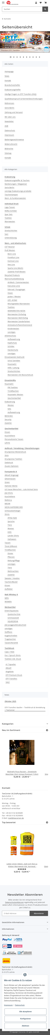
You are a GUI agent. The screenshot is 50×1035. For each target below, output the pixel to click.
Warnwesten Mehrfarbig (18, 318)
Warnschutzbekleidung (14, 279)
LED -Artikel (12, 300)
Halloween (12, 539)
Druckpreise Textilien (13, 459)
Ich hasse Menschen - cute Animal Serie (21, 489)
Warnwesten (10, 221)
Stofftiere (8, 632)
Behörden (9, 416)
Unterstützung (11, 237)
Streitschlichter (11, 230)
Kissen (7, 432)
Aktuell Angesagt (11, 475)
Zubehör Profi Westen (16, 271)
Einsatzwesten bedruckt (14, 357)
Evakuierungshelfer (13, 89)
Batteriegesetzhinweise (14, 139)
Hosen (10, 293)
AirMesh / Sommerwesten (18, 282)
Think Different (11, 546)
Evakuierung (10, 401)
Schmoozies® (13, 618)
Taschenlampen (11, 194)
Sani (6, 234)
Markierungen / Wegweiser (16, 184)
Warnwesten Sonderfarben (19, 321)
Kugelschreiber (11, 635)
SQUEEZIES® (13, 621)
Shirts (7, 514)
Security (8, 419)
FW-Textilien (13, 387)
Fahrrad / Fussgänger (16, 289)
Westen (11, 405)
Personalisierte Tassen (14, 439)
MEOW (7, 503)
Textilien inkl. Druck (13, 659)
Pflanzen (11, 557)
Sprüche (11, 521)
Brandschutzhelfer (12, 85)
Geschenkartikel (14, 398)
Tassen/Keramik (11, 643)
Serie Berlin (9, 108)
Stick (6, 455)
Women (11, 528)
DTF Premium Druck (14, 675)
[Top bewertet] (47, 822)
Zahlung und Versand (14, 112)
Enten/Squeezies (11, 610)
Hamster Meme (11, 486)
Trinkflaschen (13, 391)
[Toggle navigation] (3, 1)
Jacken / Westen (14, 296)
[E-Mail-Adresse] (16, 913)
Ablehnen (25, 1026)
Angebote (10, 671)
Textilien (8, 218)
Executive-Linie (14, 286)
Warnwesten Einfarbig (17, 314)
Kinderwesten (13, 328)
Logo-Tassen (10, 207)
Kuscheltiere (10, 435)
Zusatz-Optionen (11, 466)
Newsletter (9, 121)
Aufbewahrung (14, 339)
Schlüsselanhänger (12, 511)
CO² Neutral (10, 247)
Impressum (9, 135)
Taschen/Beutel (11, 582)
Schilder (11, 346)
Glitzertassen (10, 479)
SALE (8, 682)
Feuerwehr (12, 364)
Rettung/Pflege (14, 560)
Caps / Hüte (9, 652)
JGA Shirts (9, 493)
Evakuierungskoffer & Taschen (17, 180)
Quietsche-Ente (14, 614)
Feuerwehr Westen (15, 394)
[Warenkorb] (45, 2)
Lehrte (7, 443)
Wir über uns (10, 117)
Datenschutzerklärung (14, 902)
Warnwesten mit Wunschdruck (20, 375)
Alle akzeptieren (25, 1012)
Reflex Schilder (11, 211)
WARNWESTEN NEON (16, 311)
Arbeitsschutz (10, 335)
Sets (9, 409)
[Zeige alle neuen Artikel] (47, 730)
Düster (10, 553)
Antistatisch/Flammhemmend (20, 325)
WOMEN (8, 601)
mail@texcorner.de (16, 818)
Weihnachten (13, 571)
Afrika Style (12, 518)
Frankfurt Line (13, 257)
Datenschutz (10, 130)
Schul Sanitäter (14, 360)
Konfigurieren (25, 1019)
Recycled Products (12, 275)
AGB (6, 126)
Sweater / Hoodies (12, 578)
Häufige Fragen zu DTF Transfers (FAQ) (20, 94)
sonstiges (11, 332)
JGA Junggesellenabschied (15, 625)
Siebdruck (9, 462)
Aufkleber (9, 589)
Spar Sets (8, 214)
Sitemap (8, 153)
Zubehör (8, 423)
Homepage (9, 71)
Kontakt (8, 80)
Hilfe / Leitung (13, 368)
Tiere (10, 525)
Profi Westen (10, 250)
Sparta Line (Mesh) (15, 268)
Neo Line (11, 264)
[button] (36, 2)
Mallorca (8, 500)
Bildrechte (9, 148)
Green (7, 482)
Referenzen (9, 103)
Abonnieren (39, 913)
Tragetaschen (10, 639)
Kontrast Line (13, 261)
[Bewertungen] (22, 869)
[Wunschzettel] (40, 2)
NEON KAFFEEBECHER (14, 507)
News (7, 76)
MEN (7, 598)
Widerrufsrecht (11, 144)
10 (39, 57)
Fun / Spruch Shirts (13, 655)
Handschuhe (13, 350)
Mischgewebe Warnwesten (19, 303)
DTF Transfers (11, 678)
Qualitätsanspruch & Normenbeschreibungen (24, 99)
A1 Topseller (11, 664)
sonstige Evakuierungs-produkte (18, 191)
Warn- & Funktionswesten (15, 198)
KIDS (9, 532)
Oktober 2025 (10, 701)
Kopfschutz (12, 343)
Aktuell (8, 668)
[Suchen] (22, 9)
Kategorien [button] (7, 724)
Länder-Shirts (13, 535)
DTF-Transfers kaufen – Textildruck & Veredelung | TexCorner (25, 708)
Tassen (7, 543)
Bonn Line (12, 254)
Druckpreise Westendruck (15, 452)
